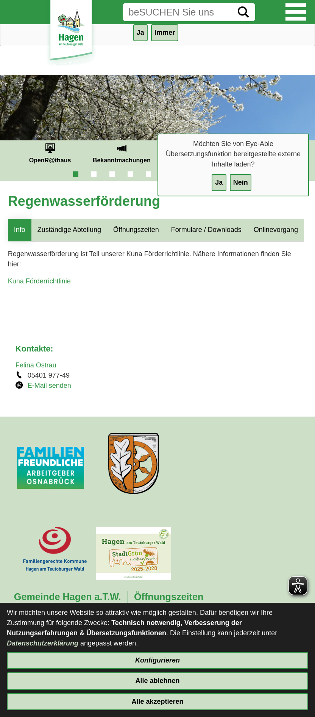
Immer (164, 32)
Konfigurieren (157, 660)
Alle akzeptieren (157, 701)
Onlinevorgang (276, 229)
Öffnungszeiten (136, 229)
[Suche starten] (243, 12)
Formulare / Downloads (206, 229)
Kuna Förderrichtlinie (39, 281)
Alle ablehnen (157, 680)
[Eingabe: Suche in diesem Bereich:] (177, 12)
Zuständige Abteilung (69, 229)
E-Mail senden (49, 385)
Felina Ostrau (36, 365)
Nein (240, 182)
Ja (219, 182)
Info (19, 229)
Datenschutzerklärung (42, 643)
